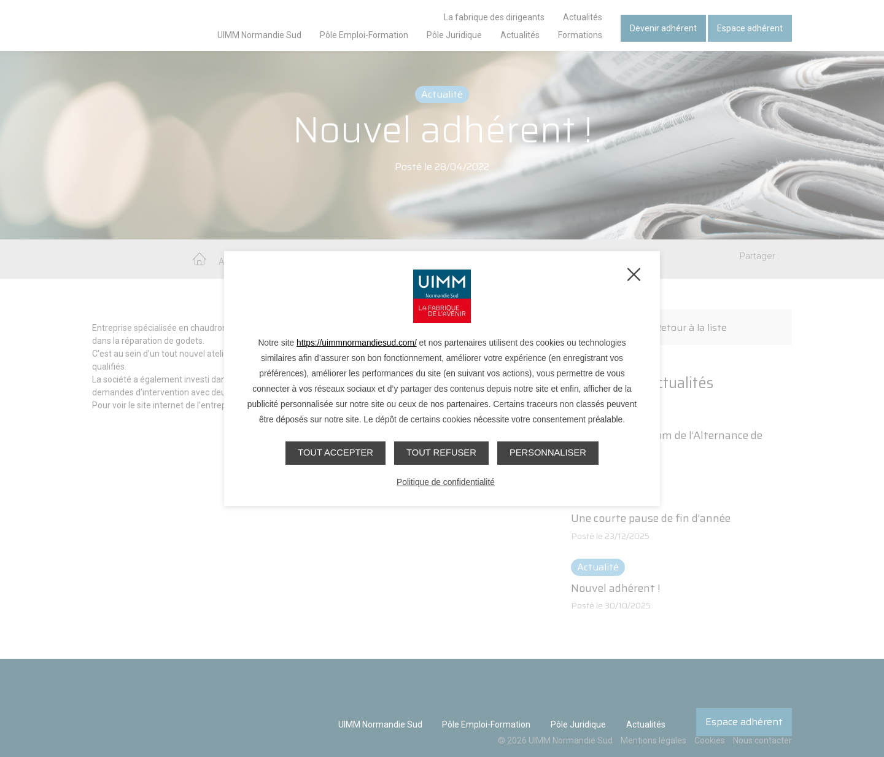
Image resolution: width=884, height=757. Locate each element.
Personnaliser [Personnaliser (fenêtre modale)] (549, 452)
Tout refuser (441, 452)
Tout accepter (333, 452)
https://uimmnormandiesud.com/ (357, 342)
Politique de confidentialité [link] (446, 481)
